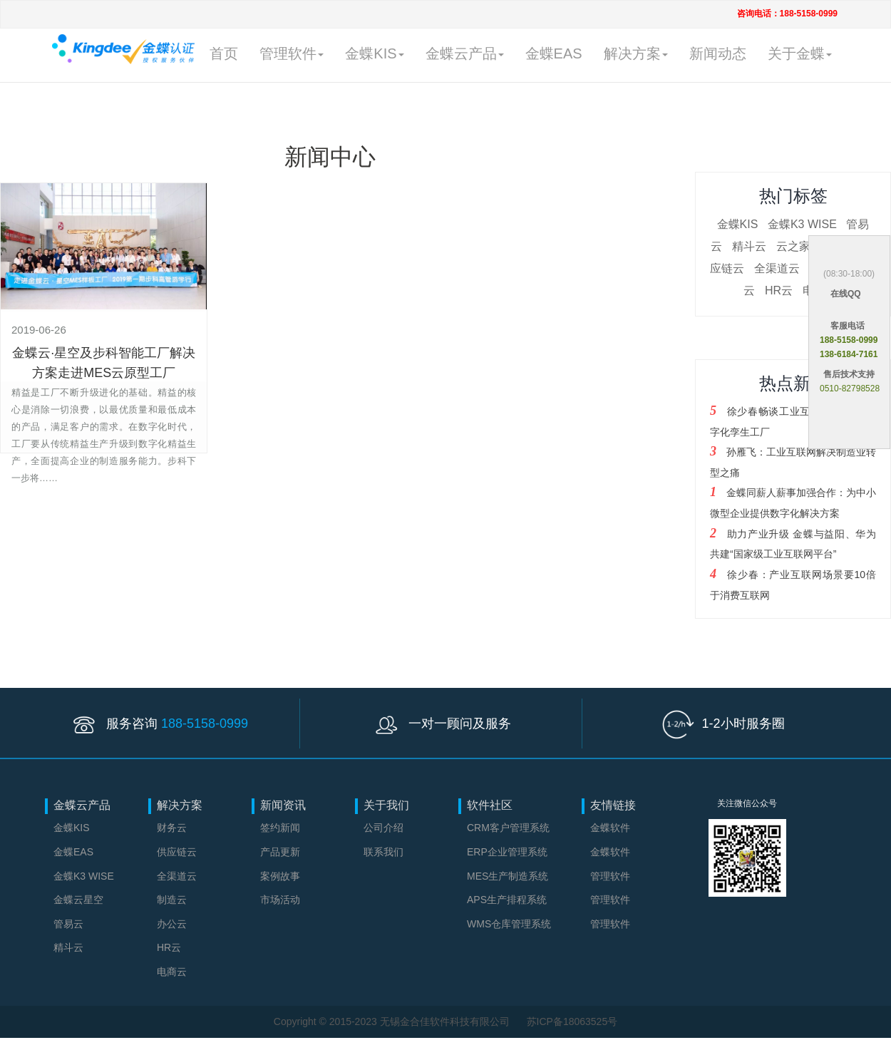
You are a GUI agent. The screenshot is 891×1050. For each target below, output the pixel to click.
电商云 (172, 971)
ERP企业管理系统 (507, 852)
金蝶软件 (610, 827)
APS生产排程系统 (507, 899)
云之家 (793, 246)
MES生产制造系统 (507, 876)
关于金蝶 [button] (800, 53)
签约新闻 (280, 827)
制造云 (172, 899)
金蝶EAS (553, 53)
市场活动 (280, 899)
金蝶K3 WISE (802, 224)
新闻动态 (717, 53)
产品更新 (280, 852)
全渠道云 (777, 268)
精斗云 (749, 246)
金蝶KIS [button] (374, 53)
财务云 (172, 827)
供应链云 (177, 852)
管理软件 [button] (291, 53)
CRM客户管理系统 (508, 827)
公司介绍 (383, 827)
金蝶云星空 (78, 899)
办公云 (172, 924)
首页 (224, 53)
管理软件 (610, 876)
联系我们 (383, 852)
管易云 (68, 924)
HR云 (779, 290)
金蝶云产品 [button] (465, 53)
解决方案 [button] (636, 53)
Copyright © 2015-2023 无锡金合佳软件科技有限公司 (393, 1021)
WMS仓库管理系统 (509, 924)
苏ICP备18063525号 (572, 1021)
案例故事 (280, 876)
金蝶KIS (737, 224)
